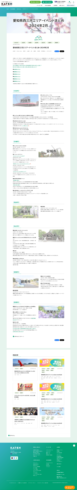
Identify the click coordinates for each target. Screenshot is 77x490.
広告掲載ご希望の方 (60, 472)
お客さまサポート (35, 465)
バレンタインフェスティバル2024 (20, 145)
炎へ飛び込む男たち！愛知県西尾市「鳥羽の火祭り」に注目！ (24, 328)
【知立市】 (16, 226)
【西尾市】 (16, 302)
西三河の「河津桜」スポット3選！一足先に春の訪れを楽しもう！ (24, 67)
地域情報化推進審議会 (60, 457)
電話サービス (48, 452)
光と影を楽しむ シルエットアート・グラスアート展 (23, 190)
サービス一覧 (39, 5)
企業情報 (55, 5)
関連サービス (48, 453)
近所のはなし (12, 435)
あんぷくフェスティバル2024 (18, 156)
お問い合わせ (61, 5)
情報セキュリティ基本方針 (23, 482)
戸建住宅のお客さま (36, 449)
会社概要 (58, 451)
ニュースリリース (59, 453)
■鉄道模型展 (15, 290)
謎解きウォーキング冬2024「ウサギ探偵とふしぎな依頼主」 (25, 306)
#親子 (24, 51)
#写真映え (43, 51)
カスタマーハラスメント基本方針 (43, 482)
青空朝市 (43, 206)
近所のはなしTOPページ (19, 336)
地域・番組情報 (48, 5)
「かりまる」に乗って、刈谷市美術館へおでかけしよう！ (51, 103)
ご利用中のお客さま (36, 460)
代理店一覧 (35, 456)
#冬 (31, 51)
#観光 (34, 51)
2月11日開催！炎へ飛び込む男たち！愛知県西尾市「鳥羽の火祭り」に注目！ (27, 65)
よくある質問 (58, 466)
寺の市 (15, 250)
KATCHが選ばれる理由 (36, 453)
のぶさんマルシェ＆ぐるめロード (19, 171)
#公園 (28, 51)
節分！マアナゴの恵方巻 (45, 276)
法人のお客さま (59, 461)
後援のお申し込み (59, 458)
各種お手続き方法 (35, 464)
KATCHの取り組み (59, 452)
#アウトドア (49, 51)
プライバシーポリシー (32, 482)
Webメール (34, 471)
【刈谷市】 (16, 91)
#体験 (38, 51)
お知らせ (58, 470)
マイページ (34, 462)
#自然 (14, 51)
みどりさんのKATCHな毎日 (37, 470)
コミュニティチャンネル (49, 462)
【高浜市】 (16, 202)
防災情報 (47, 464)
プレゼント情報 (35, 469)
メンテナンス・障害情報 (36, 466)
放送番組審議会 (59, 456)
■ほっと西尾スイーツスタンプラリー (20, 312)
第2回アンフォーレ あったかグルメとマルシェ (21, 163)
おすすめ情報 (35, 467)
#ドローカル (19, 51)
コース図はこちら (25, 125)
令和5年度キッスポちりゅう (19, 258)
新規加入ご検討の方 (36, 447)
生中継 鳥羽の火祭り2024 (18, 331)
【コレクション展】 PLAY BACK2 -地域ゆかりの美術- (24, 115)
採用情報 (58, 460)
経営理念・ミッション (60, 449)
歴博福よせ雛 (15, 180)
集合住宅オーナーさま (60, 474)
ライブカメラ (48, 466)
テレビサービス (48, 451)
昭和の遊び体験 (16, 185)
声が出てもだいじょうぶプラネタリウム (21, 128)
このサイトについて (13, 482)
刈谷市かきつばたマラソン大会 (19, 121)
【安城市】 (16, 141)
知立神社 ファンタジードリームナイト (21, 230)
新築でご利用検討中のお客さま (37, 451)
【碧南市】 (16, 272)
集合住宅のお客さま (36, 452)
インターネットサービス (49, 449)
